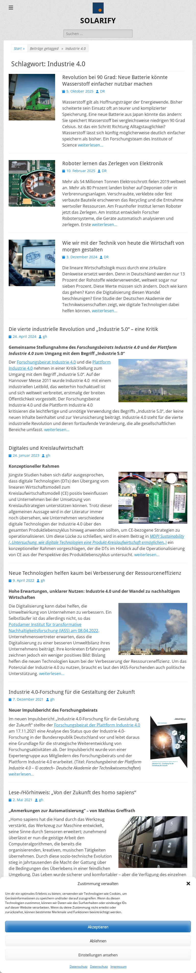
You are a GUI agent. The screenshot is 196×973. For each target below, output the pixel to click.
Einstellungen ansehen (98, 954)
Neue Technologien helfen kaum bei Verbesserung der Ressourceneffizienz (95, 573)
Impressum (119, 966)
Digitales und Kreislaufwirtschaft (46, 448)
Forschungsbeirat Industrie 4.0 (46, 362)
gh (45, 336)
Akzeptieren (98, 926)
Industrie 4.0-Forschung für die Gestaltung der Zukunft (72, 692)
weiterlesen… (90, 145)
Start (19, 48)
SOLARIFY (98, 20)
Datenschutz (79, 966)
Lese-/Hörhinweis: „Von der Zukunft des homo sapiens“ (72, 792)
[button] (188, 883)
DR (102, 91)
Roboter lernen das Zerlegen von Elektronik (112, 163)
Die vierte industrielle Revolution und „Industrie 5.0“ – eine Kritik (83, 329)
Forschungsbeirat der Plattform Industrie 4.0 (97, 725)
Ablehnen (98, 940)
